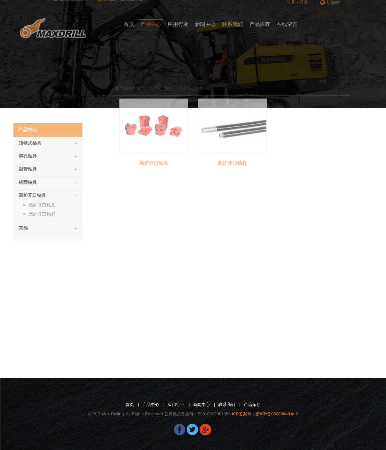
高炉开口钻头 (28, 205)
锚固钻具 (34, 182)
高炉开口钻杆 (28, 214)
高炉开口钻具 (34, 195)
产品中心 (150, 21)
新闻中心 (205, 21)
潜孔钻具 (34, 156)
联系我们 (232, 21)
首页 (129, 21)
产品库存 (259, 21)
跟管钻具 (34, 169)
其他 (34, 228)
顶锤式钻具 (34, 143)
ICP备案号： (265, 413)
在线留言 (287, 21)
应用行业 (178, 21)
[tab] (34, 142)
